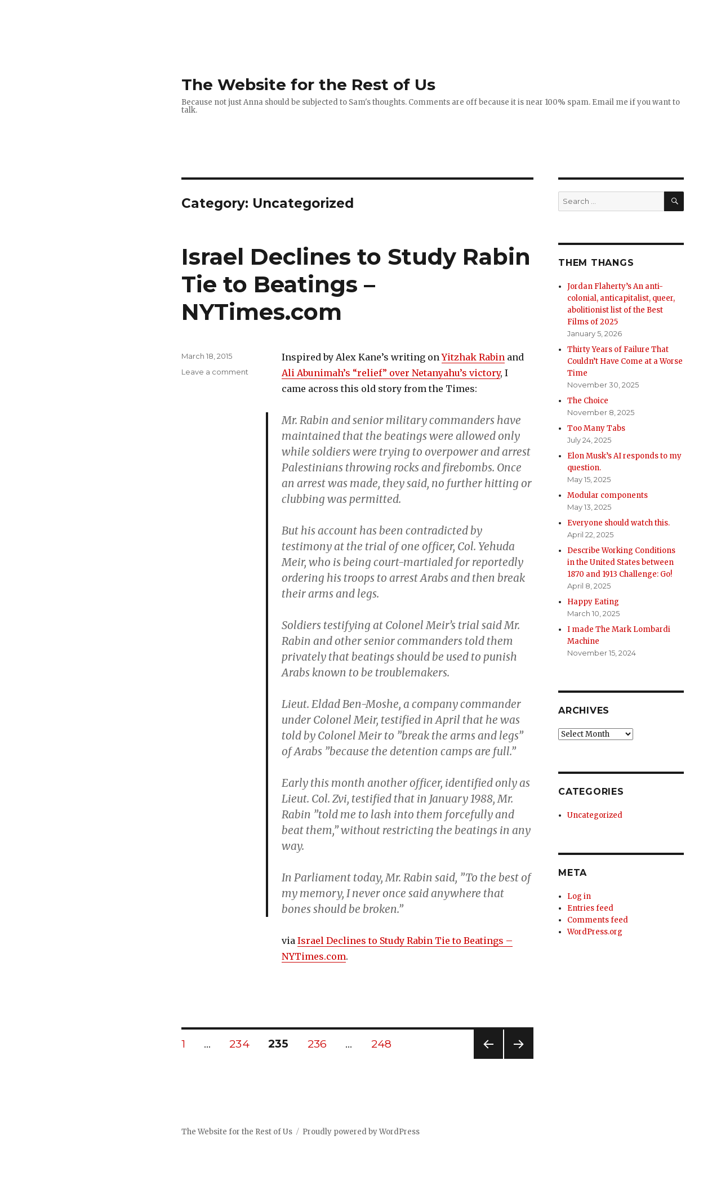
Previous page (488, 1058)
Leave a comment (214, 371)
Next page (518, 1058)
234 (243, 1043)
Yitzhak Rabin (473, 357)
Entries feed (590, 908)
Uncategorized (594, 815)
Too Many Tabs (596, 428)
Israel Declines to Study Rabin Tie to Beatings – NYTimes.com (356, 284)
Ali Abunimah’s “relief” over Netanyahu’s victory (391, 372)
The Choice (587, 401)
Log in (579, 896)
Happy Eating (593, 602)
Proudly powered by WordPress (361, 1132)
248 (385, 1043)
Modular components (607, 495)
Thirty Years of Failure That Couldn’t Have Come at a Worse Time (625, 361)
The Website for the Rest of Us (308, 84)
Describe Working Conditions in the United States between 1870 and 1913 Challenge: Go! (621, 562)
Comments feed (597, 920)
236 (321, 1043)
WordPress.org (594, 932)
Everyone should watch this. (618, 523)
